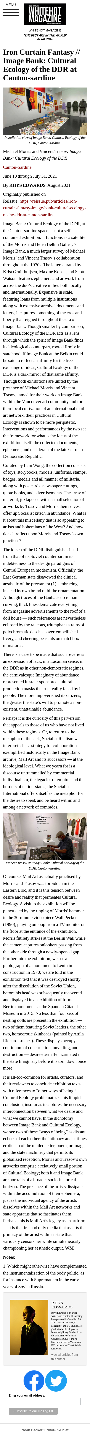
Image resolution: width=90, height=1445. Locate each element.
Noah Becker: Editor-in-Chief (45, 1430)
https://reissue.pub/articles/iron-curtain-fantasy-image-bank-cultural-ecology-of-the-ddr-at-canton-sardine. (44, 207)
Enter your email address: (27, 1395)
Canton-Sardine (17, 167)
